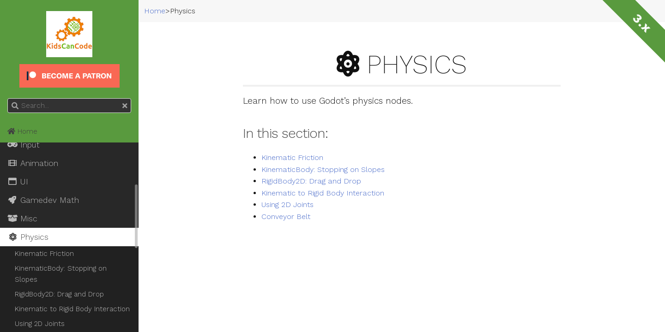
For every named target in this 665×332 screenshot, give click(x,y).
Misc (22, 218)
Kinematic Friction (292, 158)
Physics (27, 237)
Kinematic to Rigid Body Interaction (322, 193)
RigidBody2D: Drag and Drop (311, 181)
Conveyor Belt (285, 217)
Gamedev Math (43, 200)
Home (22, 131)
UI (17, 181)
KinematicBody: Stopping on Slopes (323, 170)
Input (23, 144)
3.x (641, 23)
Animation (32, 163)
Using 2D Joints (287, 205)
